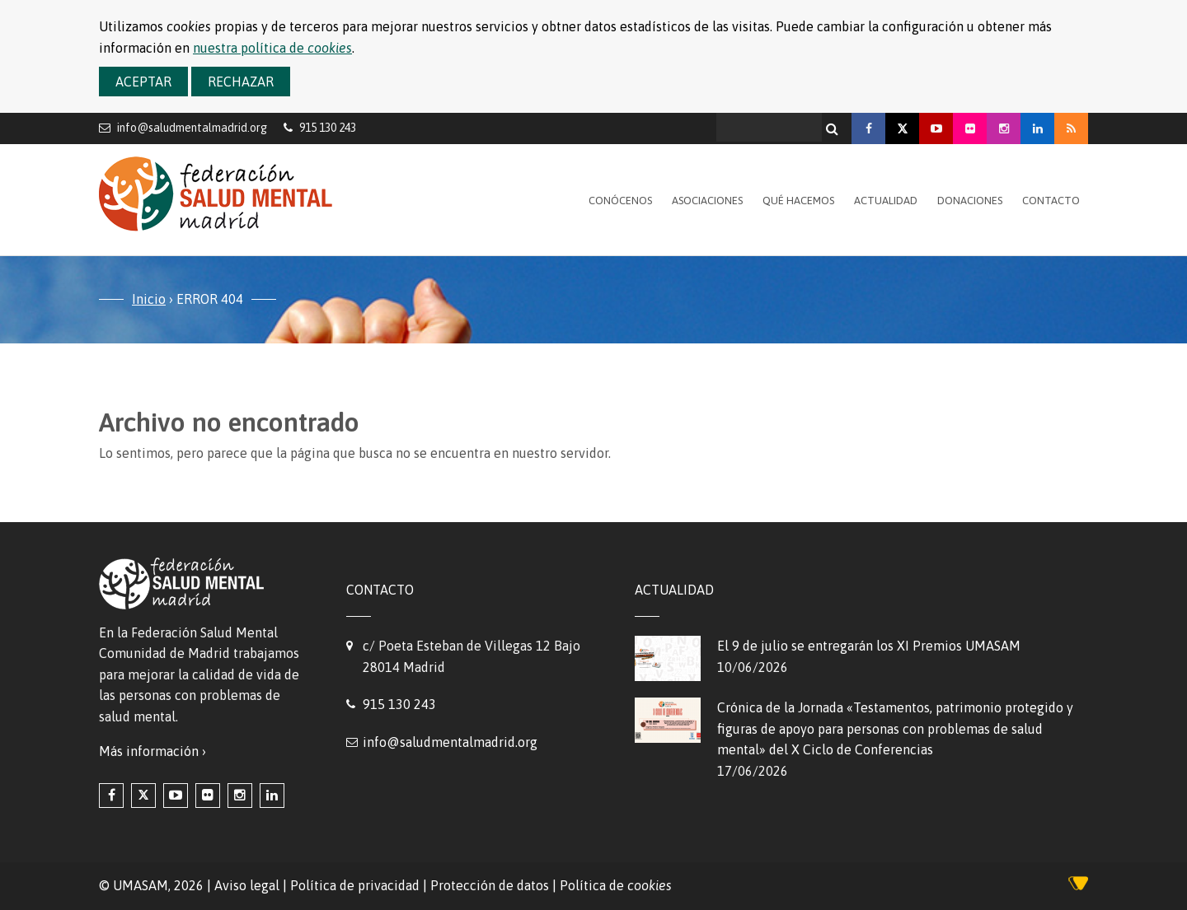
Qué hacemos (798, 200)
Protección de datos (489, 885)
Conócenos (620, 200)
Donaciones (969, 200)
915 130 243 (399, 704)
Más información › (152, 751)
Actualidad (885, 200)
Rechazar (241, 81)
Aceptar (143, 81)
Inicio (149, 299)
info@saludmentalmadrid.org (192, 127)
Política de (616, 885)
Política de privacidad (355, 885)
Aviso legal (246, 885)
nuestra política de (272, 47)
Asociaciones (707, 200)
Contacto (1051, 200)
